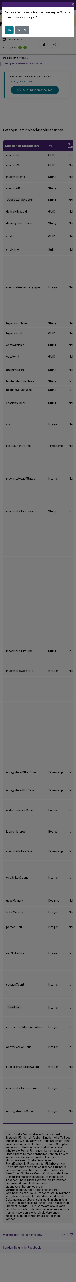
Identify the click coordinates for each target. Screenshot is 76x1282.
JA (9, 30)
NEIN (22, 30)
